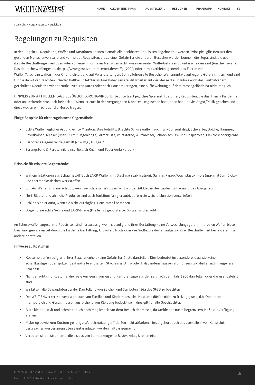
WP (29, 378)
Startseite (20, 24)
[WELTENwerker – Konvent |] (39, 8)
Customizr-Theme (65, 378)
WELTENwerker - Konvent (40, 372)
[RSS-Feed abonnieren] (239, 373)
